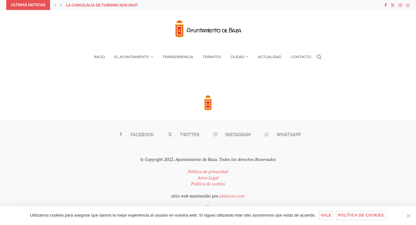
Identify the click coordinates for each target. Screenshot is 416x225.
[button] (55, 5)
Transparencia (177, 57)
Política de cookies (208, 184)
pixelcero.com (232, 196)
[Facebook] (385, 5)
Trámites (212, 57)
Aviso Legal (208, 178)
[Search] (319, 57)
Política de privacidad (208, 171)
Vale (326, 215)
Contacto (301, 57)
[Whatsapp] (408, 5)
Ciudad (237, 57)
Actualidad (269, 57)
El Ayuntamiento (131, 57)
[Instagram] (400, 5)
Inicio (99, 57)
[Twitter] (393, 5)
